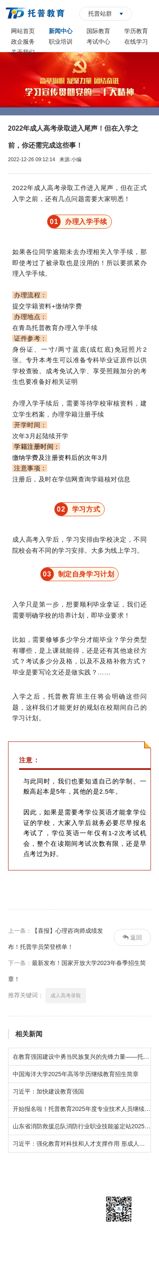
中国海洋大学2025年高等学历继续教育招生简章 (76, 1074)
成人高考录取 (65, 996)
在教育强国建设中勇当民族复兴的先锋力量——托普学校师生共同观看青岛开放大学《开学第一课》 (82, 1056)
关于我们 (23, 52)
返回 (132, 937)
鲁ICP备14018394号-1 (113, 1259)
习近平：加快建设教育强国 (48, 1091)
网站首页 (23, 31)
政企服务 (23, 41)
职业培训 (61, 41)
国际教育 (98, 31)
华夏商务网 (93, 1271)
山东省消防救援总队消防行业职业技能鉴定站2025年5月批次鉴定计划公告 (82, 1126)
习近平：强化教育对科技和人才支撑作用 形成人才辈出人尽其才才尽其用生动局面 (82, 1143)
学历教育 (136, 31)
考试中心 (98, 41)
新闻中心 (61, 31)
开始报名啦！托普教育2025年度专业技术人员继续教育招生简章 (82, 1108)
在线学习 (136, 41)
